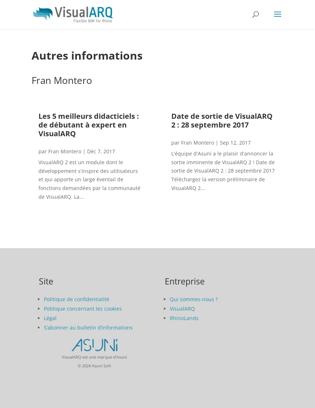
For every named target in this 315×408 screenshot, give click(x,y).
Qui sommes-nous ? (194, 299)
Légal (50, 318)
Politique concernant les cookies (83, 308)
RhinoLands (184, 318)
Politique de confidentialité (76, 299)
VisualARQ (182, 308)
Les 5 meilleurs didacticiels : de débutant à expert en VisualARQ (88, 124)
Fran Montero (64, 151)
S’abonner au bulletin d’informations (88, 327)
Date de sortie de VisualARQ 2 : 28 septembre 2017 (222, 120)
